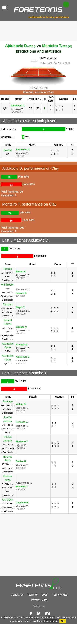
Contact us (17, 594)
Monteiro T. (57, 46)
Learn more (51, 621)
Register (33, 594)
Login (45, 594)
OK (63, 621)
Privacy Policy (39, 599)
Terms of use (59, 594)
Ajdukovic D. (20, 46)
